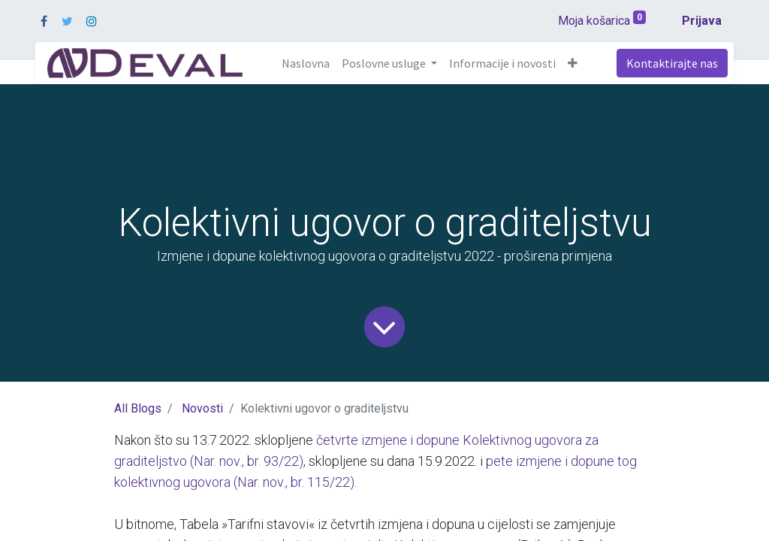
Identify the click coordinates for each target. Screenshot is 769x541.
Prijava (702, 21)
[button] (573, 63)
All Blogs (137, 408)
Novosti (202, 408)
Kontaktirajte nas (672, 63)
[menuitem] (306, 63)
